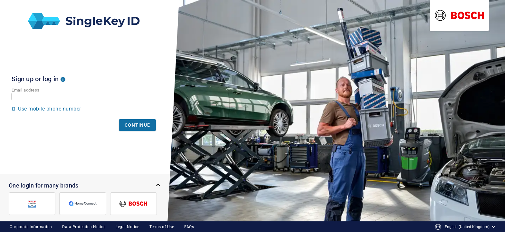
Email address (26, 90)
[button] (63, 79)
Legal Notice (127, 227)
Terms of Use (161, 227)
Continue (137, 125)
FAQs (189, 227)
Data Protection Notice (83, 227)
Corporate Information (31, 227)
